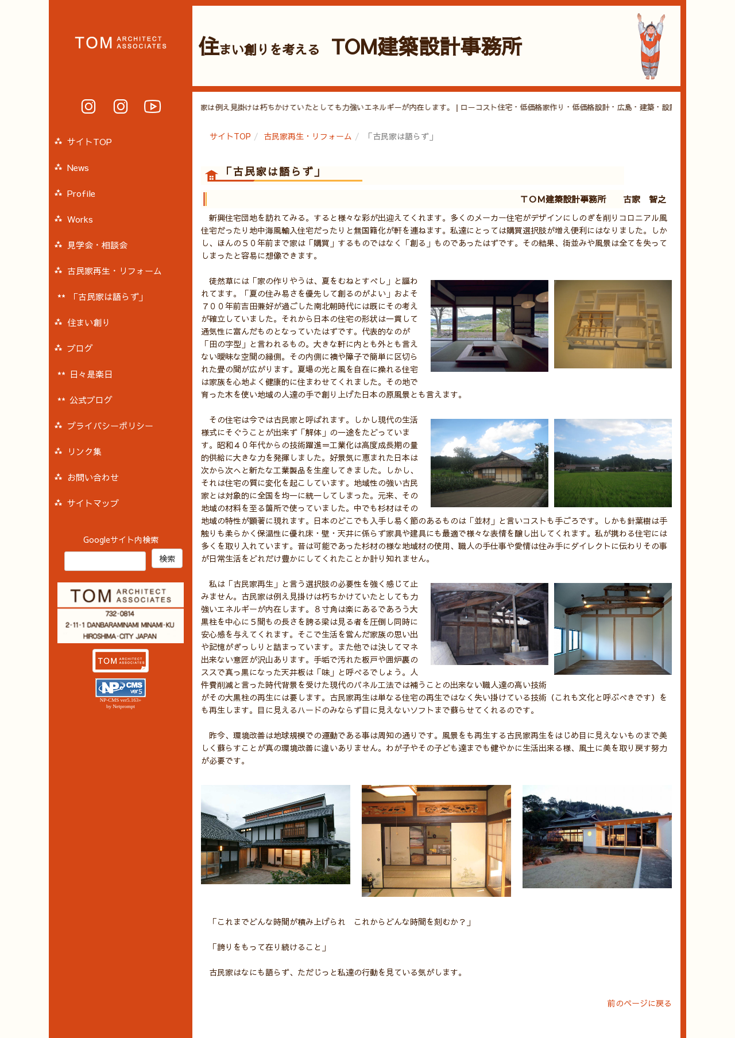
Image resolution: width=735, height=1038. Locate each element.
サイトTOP (230, 136)
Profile (81, 193)
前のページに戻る (640, 1003)
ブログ (80, 348)
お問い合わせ (93, 477)
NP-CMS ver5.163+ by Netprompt (121, 703)
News (78, 167)
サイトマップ (93, 503)
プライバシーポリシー (110, 425)
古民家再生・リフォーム (308, 136)
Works (80, 219)
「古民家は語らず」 (108, 296)
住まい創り (88, 322)
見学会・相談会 (97, 245)
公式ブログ (91, 400)
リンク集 (84, 451)
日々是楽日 (91, 374)
